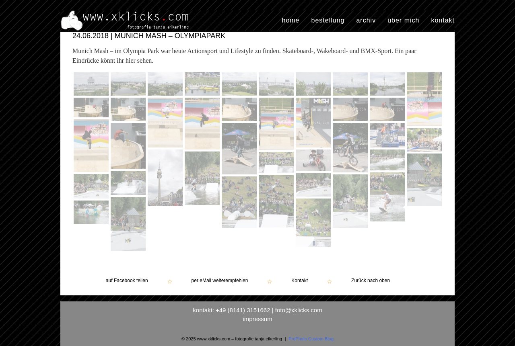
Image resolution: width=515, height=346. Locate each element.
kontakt (443, 20)
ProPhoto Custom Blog (311, 338)
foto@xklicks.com (298, 310)
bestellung (328, 20)
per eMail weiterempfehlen (220, 281)
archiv (366, 20)
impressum (257, 318)
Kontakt (299, 281)
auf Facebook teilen (127, 281)
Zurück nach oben (370, 281)
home (290, 20)
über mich (403, 20)
